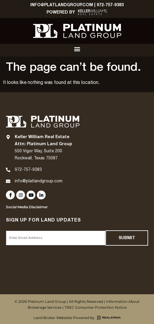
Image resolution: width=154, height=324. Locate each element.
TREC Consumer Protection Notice (95, 307)
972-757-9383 (110, 4)
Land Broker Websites (53, 317)
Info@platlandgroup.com (61, 4)
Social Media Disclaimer (27, 207)
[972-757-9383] (8, 170)
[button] (77, 49)
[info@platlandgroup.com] (8, 181)
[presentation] (50, 259)
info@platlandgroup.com (38, 181)
